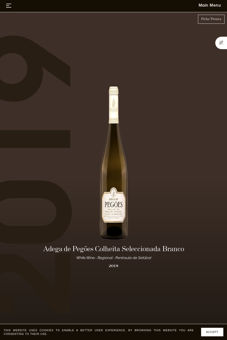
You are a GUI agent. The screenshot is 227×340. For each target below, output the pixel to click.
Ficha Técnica (211, 19)
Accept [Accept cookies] (212, 331)
